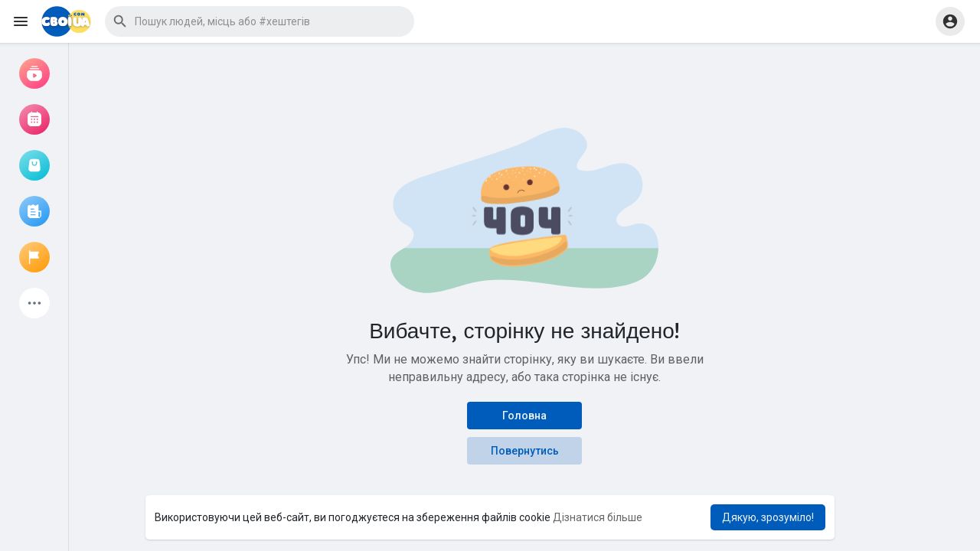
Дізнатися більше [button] (597, 517)
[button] (259, 21)
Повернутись (525, 451)
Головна (524, 415)
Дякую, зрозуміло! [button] (768, 517)
